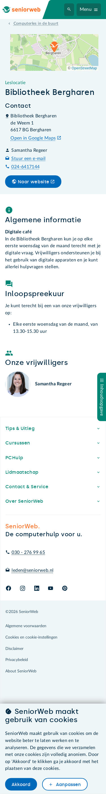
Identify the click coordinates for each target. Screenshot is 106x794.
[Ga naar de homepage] (26, 9)
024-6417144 (25, 167)
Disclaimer (14, 649)
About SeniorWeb (20, 671)
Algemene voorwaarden (25, 626)
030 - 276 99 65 (28, 552)
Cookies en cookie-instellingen (31, 637)
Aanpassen (68, 784)
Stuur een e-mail (28, 158)
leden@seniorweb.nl (32, 570)
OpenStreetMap (84, 68)
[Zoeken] (69, 9)
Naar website (33, 181)
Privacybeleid (16, 660)
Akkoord (21, 784)
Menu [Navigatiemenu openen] (86, 9)
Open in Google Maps (33, 138)
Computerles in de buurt (36, 24)
